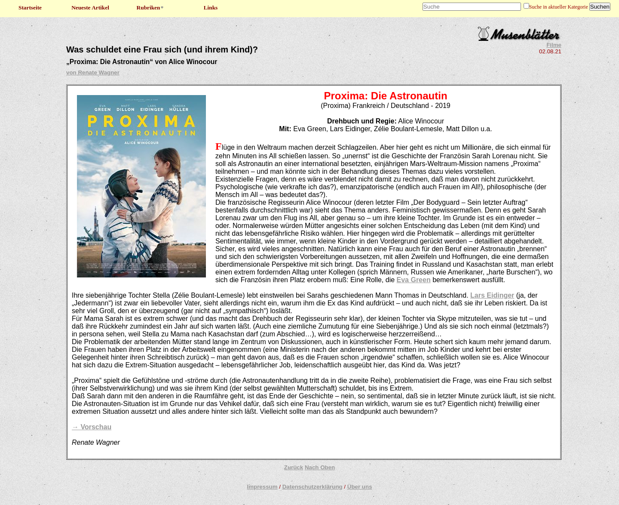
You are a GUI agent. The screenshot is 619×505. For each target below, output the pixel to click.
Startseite (30, 7)
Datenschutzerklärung (312, 486)
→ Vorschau (91, 427)
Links (211, 7)
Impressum (262, 486)
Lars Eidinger (492, 295)
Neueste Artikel (90, 7)
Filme (553, 45)
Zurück (293, 467)
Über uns (359, 486)
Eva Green (414, 279)
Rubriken (151, 7)
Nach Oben (320, 467)
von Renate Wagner (93, 72)
